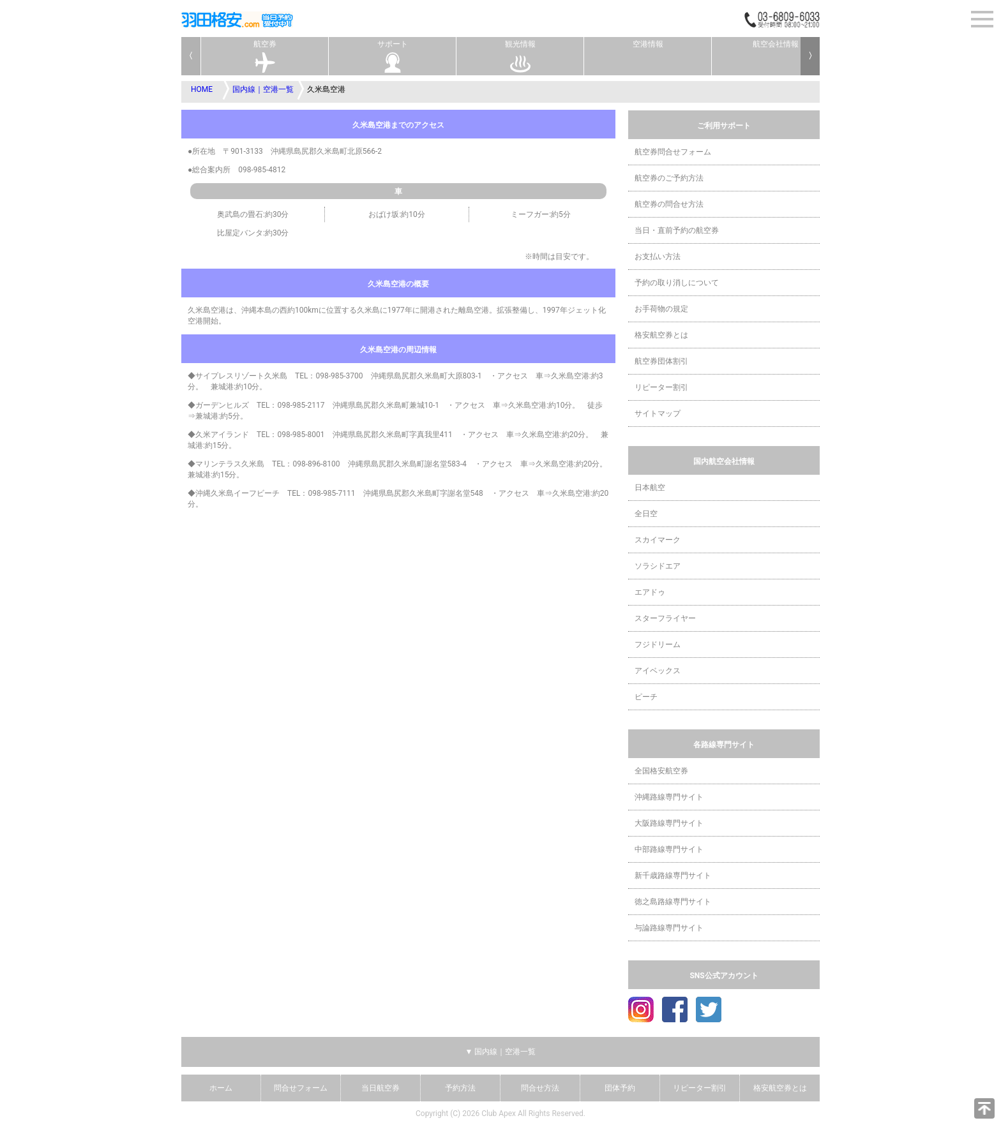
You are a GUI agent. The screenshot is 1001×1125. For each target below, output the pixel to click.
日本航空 (650, 487)
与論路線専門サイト (669, 927)
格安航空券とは (661, 335)
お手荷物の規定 (661, 308)
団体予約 (620, 1088)
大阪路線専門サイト (669, 823)
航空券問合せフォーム (673, 151)
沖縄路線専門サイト (669, 797)
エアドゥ (650, 592)
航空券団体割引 (661, 361)
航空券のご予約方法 (669, 178)
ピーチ (646, 696)
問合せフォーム (300, 1088)
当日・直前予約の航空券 (677, 230)
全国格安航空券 (661, 770)
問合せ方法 (540, 1088)
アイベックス (658, 670)
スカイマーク (658, 539)
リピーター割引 (661, 387)
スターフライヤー (665, 618)
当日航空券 (380, 1088)
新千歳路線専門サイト (673, 875)
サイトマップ (658, 413)
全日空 (646, 513)
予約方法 (460, 1088)
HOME (202, 89)
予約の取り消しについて (677, 282)
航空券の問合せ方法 (669, 204)
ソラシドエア (658, 566)
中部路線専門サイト (669, 849)
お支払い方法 (658, 256)
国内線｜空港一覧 (263, 89)
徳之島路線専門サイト (673, 901)
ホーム (220, 1088)
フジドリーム (658, 644)
